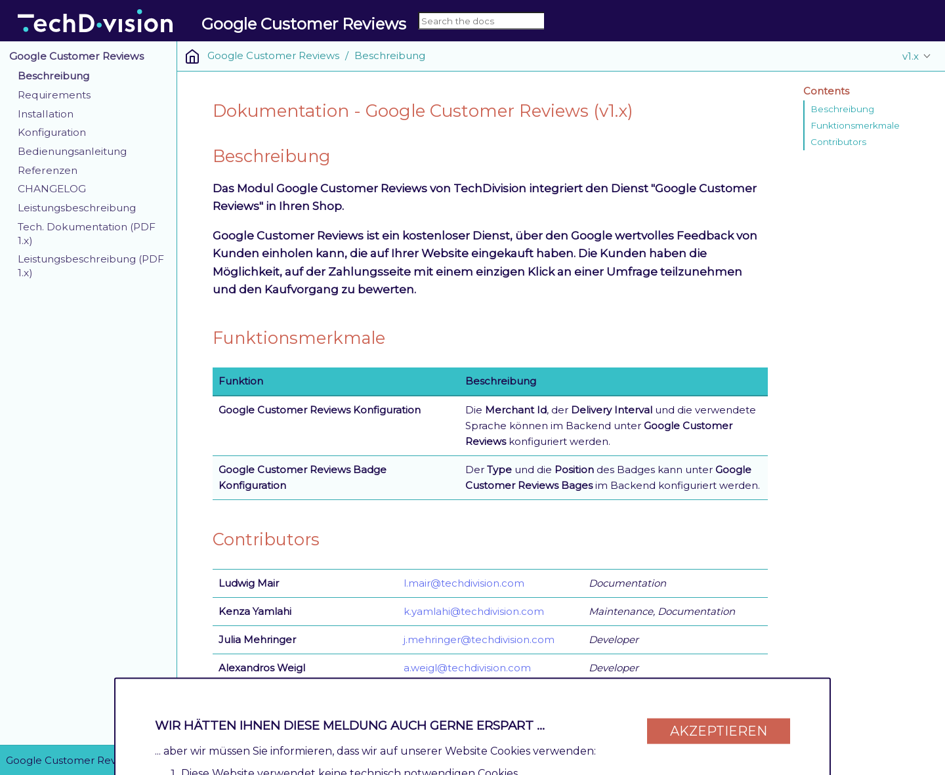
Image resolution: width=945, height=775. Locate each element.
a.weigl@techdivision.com (467, 667)
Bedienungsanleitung (72, 151)
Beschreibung (53, 76)
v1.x (910, 56)
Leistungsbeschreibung (77, 207)
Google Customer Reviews (76, 56)
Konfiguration (52, 132)
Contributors (838, 141)
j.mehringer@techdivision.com (479, 639)
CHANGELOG (52, 188)
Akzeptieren (718, 724)
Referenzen (47, 170)
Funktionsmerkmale (855, 125)
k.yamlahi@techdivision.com (474, 611)
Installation (46, 114)
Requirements (54, 95)
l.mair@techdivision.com (464, 583)
